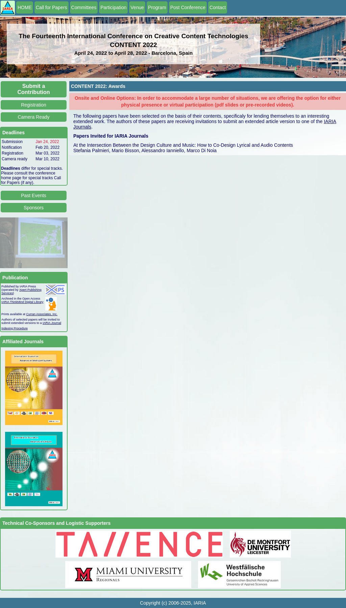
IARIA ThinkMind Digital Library (22, 302)
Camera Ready (33, 117)
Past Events (33, 195)
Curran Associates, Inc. (42, 314)
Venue (137, 7)
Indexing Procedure (14, 328)
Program (157, 7)
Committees (84, 7)
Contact (217, 7)
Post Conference (187, 7)
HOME (25, 7)
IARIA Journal (52, 323)
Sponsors (34, 207)
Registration (33, 105)
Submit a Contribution (34, 89)
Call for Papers (51, 7)
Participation (113, 7)
